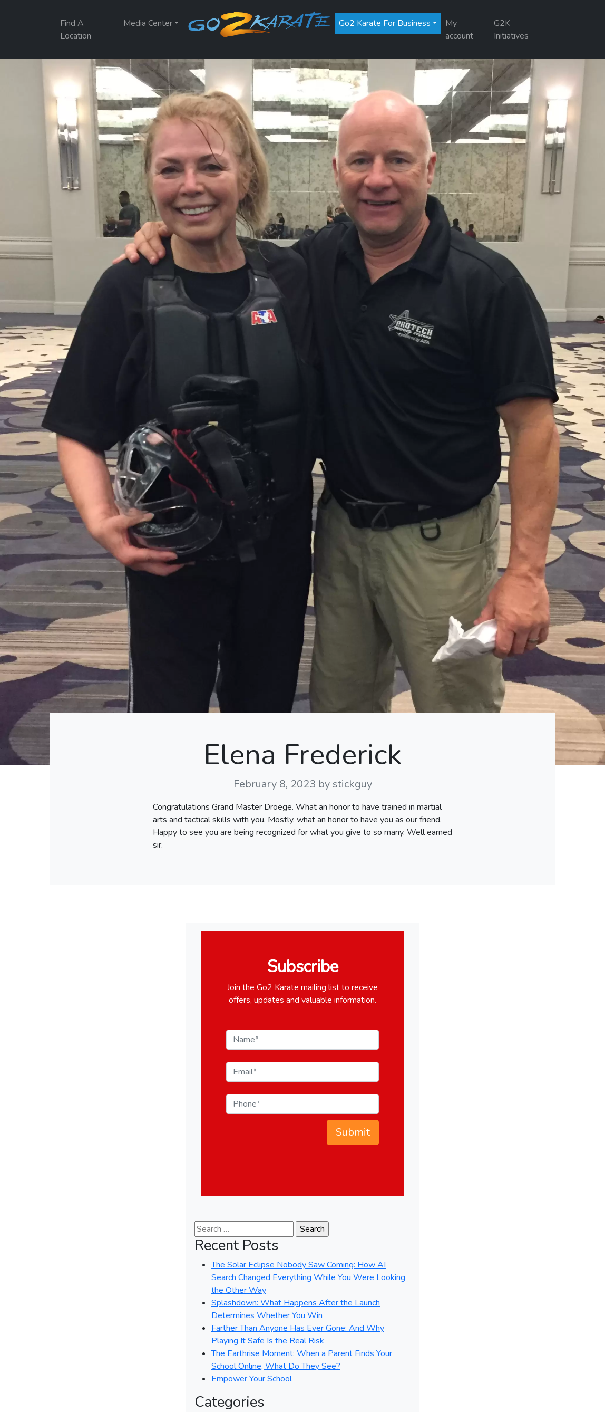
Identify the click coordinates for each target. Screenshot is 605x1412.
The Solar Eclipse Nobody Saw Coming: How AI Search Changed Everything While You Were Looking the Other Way (308, 1277)
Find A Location (75, 29)
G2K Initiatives (511, 29)
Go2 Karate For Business (385, 23)
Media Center (147, 23)
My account (459, 29)
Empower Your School (251, 1379)
